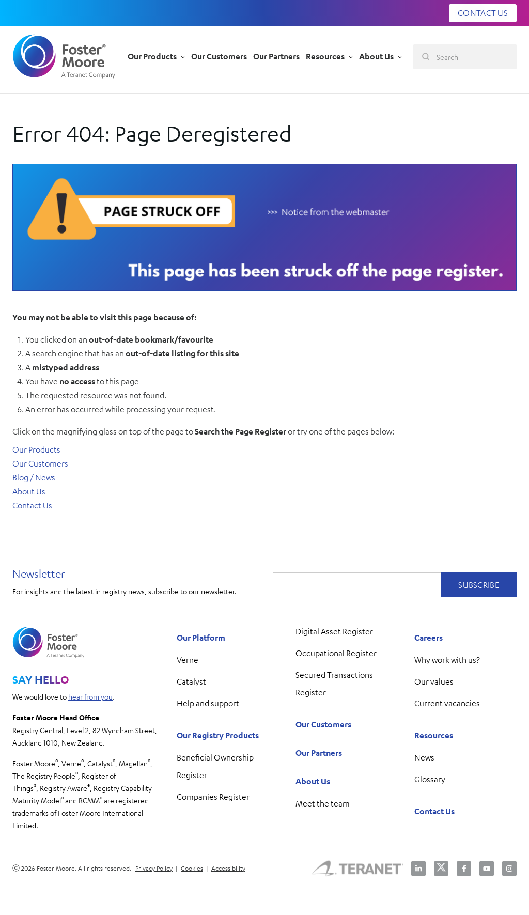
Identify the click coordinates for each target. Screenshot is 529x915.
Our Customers (40, 463)
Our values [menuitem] (434, 681)
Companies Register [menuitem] (213, 797)
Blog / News (33, 477)
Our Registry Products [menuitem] (218, 735)
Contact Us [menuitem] (434, 811)
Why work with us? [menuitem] (447, 660)
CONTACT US (483, 13)
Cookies (192, 868)
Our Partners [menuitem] (318, 753)
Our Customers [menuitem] (323, 724)
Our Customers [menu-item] (219, 56)
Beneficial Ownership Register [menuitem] (215, 766)
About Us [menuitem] (312, 781)
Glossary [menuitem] (429, 779)
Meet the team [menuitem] (322, 803)
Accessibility (228, 868)
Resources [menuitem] (433, 735)
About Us (28, 491)
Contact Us (32, 505)
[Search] (465, 56)
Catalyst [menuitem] (191, 681)
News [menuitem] (424, 757)
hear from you (90, 696)
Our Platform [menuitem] (201, 637)
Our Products (36, 449)
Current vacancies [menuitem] (447, 703)
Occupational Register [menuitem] (336, 653)
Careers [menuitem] (428, 637)
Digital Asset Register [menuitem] (334, 631)
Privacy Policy (154, 868)
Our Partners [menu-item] (276, 56)
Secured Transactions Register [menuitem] (334, 683)
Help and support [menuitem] (208, 703)
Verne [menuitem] (187, 660)
